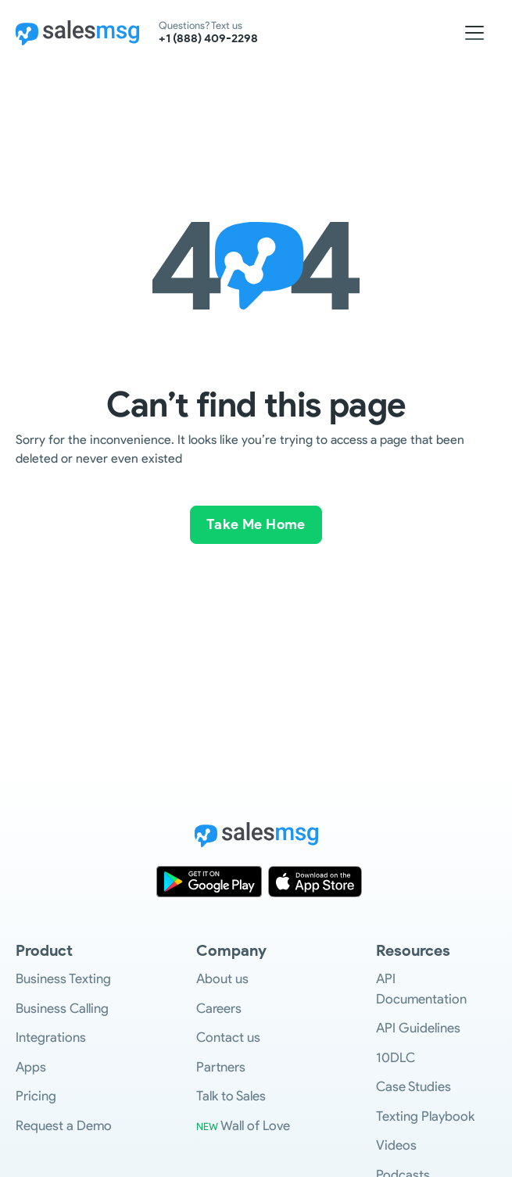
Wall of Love (243, 1125)
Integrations (51, 1037)
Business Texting (63, 978)
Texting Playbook (425, 1116)
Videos (396, 1145)
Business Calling (62, 1008)
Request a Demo (64, 1125)
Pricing (36, 1096)
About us (222, 978)
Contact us (228, 1037)
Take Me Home (256, 524)
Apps (31, 1067)
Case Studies (413, 1086)
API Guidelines (418, 1028)
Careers (219, 1008)
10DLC (395, 1057)
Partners (220, 1067)
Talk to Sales (231, 1096)
